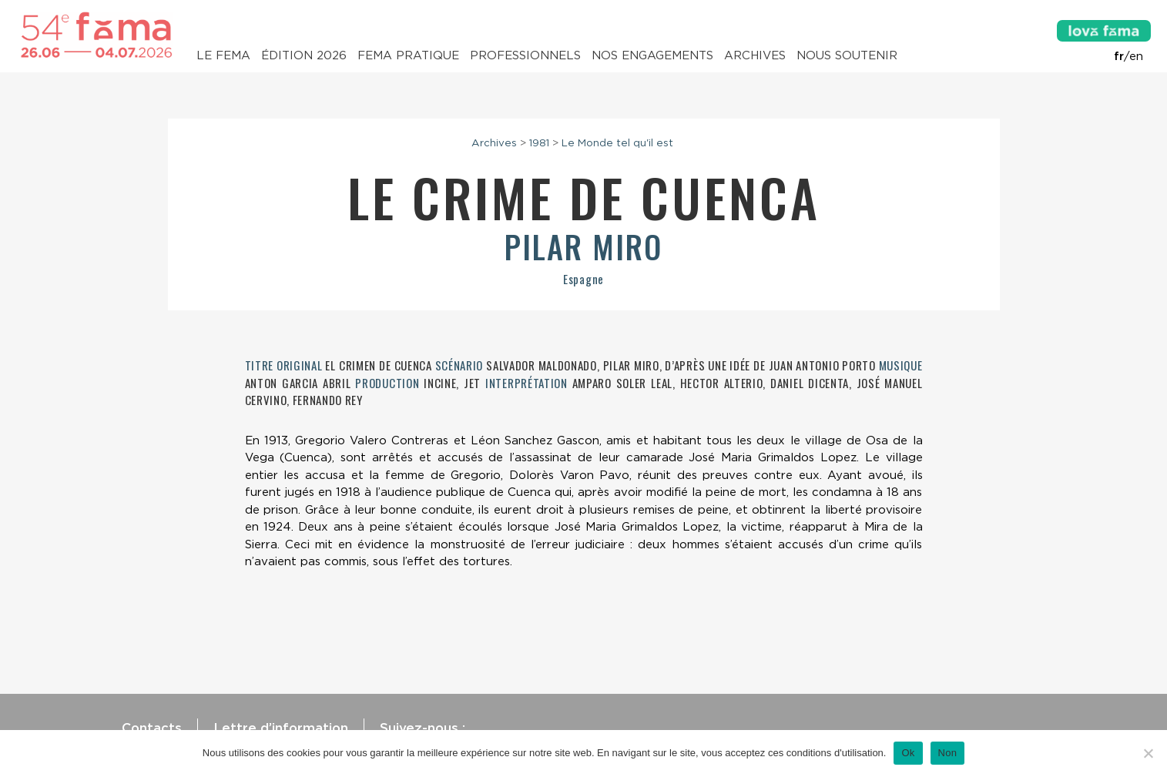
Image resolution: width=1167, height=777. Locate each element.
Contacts (152, 727)
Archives (755, 55)
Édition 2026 (304, 55)
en (1136, 56)
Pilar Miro (583, 246)
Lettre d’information (280, 727)
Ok (907, 753)
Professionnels (525, 55)
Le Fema (223, 55)
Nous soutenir (846, 55)
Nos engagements (652, 55)
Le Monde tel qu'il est (617, 142)
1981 (539, 142)
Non (947, 753)
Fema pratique (408, 55)
